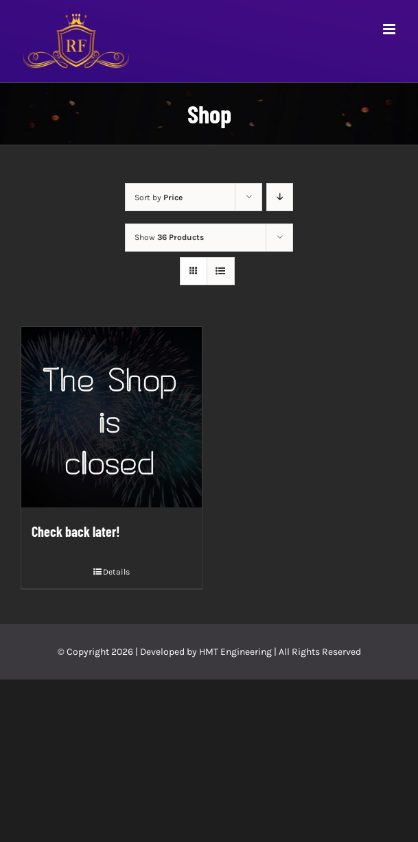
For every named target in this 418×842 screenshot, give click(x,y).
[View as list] (220, 271)
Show (169, 237)
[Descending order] (279, 197)
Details (116, 572)
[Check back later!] (111, 417)
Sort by (159, 197)
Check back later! (76, 531)
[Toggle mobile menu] (390, 29)
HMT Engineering (235, 652)
